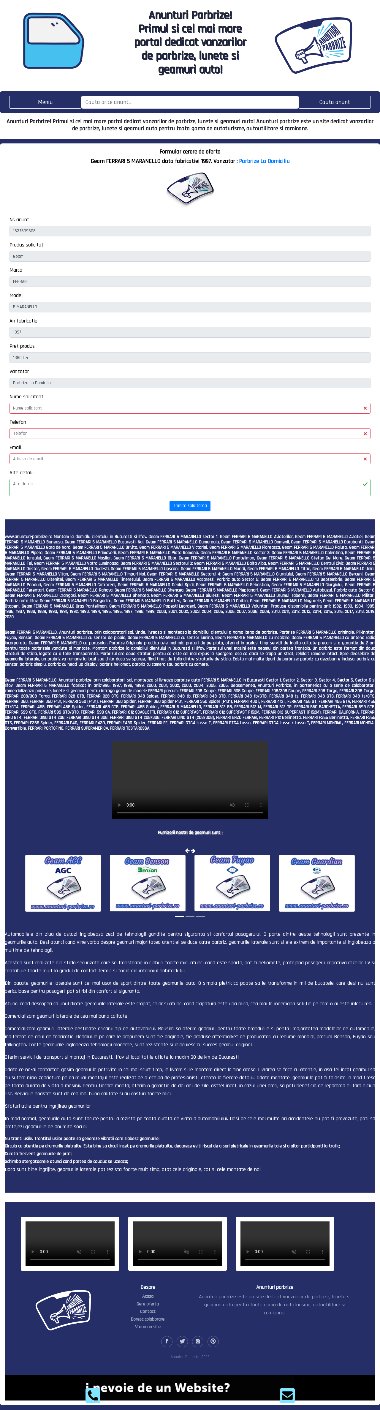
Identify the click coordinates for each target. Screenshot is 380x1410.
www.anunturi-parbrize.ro (28, 537)
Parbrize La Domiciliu (264, 161)
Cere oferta (148, 1304)
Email (15, 447)
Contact (148, 1311)
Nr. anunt (19, 219)
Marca (16, 270)
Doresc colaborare (147, 1319)
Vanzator (19, 371)
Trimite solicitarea (190, 505)
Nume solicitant (26, 396)
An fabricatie (23, 320)
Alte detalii (22, 472)
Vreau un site (148, 1327)
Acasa (147, 1296)
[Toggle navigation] (45, 102)
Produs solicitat (26, 244)
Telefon (18, 422)
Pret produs (22, 346)
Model (16, 295)
